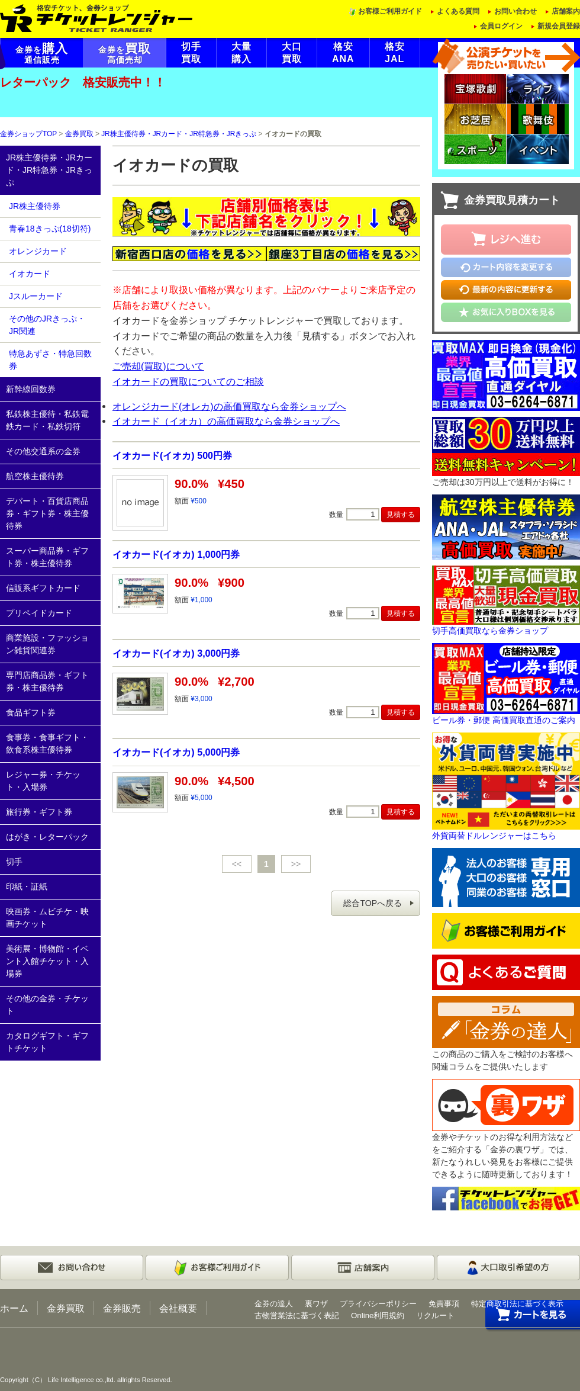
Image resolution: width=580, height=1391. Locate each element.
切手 (14, 861)
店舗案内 (566, 11)
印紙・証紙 (26, 886)
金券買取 (79, 134)
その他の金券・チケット (47, 1005)
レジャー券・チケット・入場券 (43, 781)
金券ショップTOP (28, 134)
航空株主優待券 (35, 476)
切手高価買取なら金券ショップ (490, 630)
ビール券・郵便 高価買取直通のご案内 (503, 720)
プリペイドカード (39, 613)
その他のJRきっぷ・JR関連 (47, 325)
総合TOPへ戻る (372, 903)
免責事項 (443, 1303)
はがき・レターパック (47, 836)
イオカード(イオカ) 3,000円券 (176, 653)
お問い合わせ (515, 11)
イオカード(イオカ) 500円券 (172, 455)
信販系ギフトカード (43, 588)
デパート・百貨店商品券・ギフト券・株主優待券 (47, 513)
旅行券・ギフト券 (39, 812)
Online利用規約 (377, 1315)
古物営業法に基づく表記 (296, 1315)
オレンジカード (38, 251)
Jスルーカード (36, 296)
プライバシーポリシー (378, 1303)
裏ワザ (316, 1303)
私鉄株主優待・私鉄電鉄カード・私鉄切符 (47, 420)
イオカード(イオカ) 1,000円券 (176, 554)
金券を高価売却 (124, 53)
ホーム (14, 1308)
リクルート (435, 1315)
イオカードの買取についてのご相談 (188, 381)
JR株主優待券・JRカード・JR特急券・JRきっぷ (178, 134)
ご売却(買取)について (158, 366)
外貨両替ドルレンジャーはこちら (494, 835)
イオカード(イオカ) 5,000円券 (176, 752)
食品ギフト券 (31, 712)
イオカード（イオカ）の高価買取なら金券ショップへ (226, 421)
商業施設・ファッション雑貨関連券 (47, 644)
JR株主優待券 (34, 206)
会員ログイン (501, 26)
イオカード (29, 273)
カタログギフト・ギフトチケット (47, 1042)
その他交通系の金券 (43, 451)
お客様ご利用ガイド (390, 11)
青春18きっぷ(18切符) (50, 228)
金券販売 (122, 1308)
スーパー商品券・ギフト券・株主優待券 (47, 557)
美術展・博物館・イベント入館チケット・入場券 (47, 961)
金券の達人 (273, 1303)
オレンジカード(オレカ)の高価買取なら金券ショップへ (229, 406)
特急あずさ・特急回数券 (50, 360)
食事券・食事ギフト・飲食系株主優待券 (47, 743)
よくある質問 (458, 11)
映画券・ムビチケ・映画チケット (47, 918)
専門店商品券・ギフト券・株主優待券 (47, 681)
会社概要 (178, 1308)
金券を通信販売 (41, 53)
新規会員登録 (558, 26)
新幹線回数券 (31, 389)
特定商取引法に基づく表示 (517, 1303)
